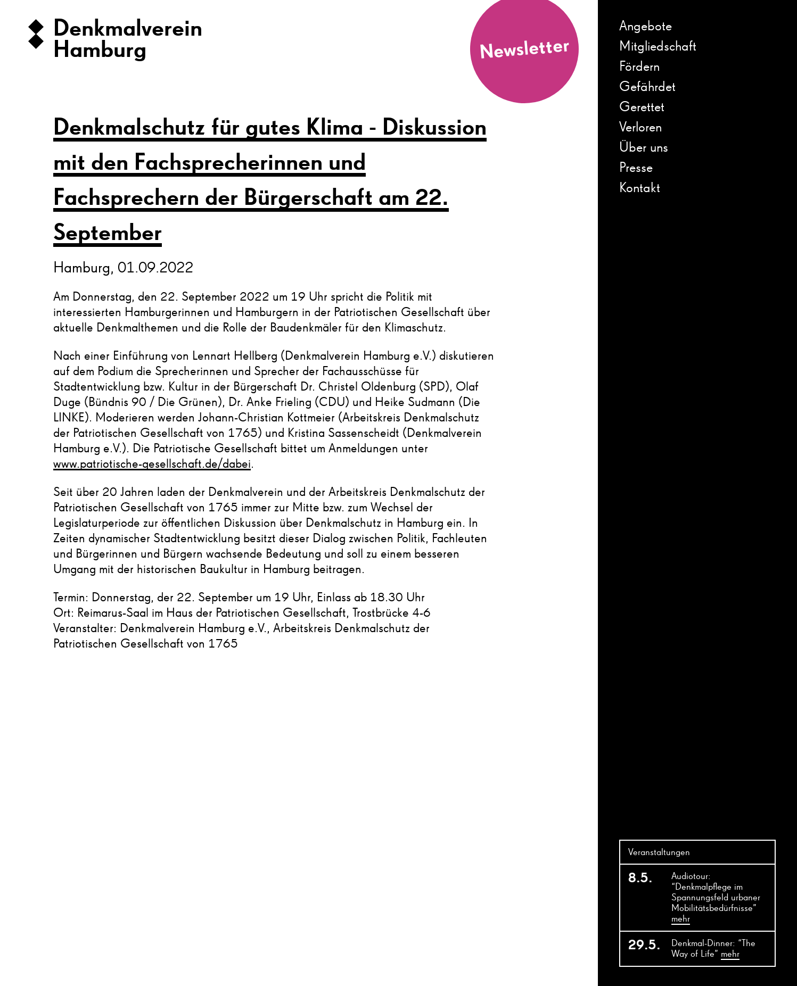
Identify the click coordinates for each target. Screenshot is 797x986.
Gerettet (641, 107)
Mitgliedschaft (657, 47)
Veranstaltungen (659, 852)
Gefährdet (647, 87)
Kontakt (639, 188)
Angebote (645, 27)
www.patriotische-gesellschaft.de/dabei (152, 464)
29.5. (643, 945)
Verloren (640, 128)
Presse (636, 168)
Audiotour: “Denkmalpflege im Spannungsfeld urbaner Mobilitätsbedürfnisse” (715, 898)
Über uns (643, 148)
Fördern (639, 67)
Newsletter (524, 49)
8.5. (640, 878)
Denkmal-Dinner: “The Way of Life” (713, 949)
